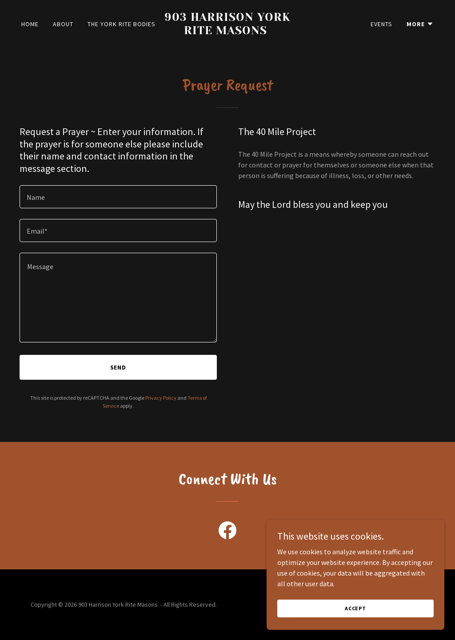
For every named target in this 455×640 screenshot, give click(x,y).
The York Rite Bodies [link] (122, 24)
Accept (355, 608)
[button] (420, 24)
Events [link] (381, 24)
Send (118, 367)
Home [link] (30, 24)
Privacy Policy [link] (160, 397)
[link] (227, 31)
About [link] (63, 24)
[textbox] (118, 196)
